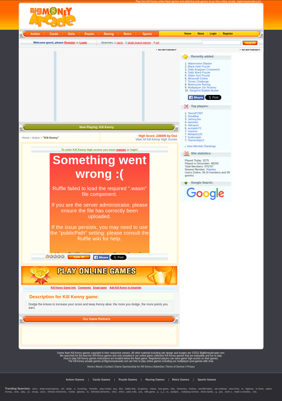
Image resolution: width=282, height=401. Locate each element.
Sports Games (207, 379)
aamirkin (193, 122)
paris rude (132, 392)
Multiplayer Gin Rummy (202, 87)
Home (188, 33)
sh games (142, 389)
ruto (255, 392)
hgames (250, 389)
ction (114, 392)
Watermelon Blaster (200, 63)
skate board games (139, 42)
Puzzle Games (128, 379)
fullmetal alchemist (100, 392)
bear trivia (234, 389)
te (88, 392)
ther (121, 389)
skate (69, 389)
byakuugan (194, 137)
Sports (147, 34)
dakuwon (193, 125)
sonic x (228, 392)
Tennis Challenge (198, 81)
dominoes (182, 389)
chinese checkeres (56, 392)
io (167, 392)
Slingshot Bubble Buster (204, 90)
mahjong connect (190, 392)
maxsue (193, 131)
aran (16, 392)
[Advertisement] (169, 16)
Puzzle (89, 34)
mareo (153, 389)
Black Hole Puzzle (199, 66)
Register (227, 33)
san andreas (220, 389)
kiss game (163, 389)
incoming (82, 389)
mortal (71, 392)
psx (140, 392)
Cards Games (101, 379)
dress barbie (207, 392)
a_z (162, 392)
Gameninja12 (196, 140)
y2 (28, 392)
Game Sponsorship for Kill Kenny (133, 366)
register (121, 149)
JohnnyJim (194, 119)
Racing (109, 34)
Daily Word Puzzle (199, 72)
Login (213, 33)
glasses (81, 392)
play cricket (105, 389)
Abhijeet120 (195, 134)
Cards (54, 34)
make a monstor (242, 392)
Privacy (191, 366)
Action (35, 34)
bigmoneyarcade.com (249, 1)
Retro (127, 34)
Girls (71, 34)
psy (115, 389)
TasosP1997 (195, 113)
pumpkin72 (194, 128)
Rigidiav (211, 169)
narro (120, 42)
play (23, 392)
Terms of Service (175, 366)
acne (42, 392)
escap (35, 392)
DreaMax (193, 116)
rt (74, 389)
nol (157, 42)
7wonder (93, 389)
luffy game (149, 392)
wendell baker (205, 389)
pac (221, 392)
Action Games (75, 379)
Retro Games (180, 379)
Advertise (159, 366)
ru (242, 389)
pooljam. (175, 392)
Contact (108, 366)
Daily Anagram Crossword (204, 69)
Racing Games (154, 379)
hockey (192, 389)
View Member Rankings (201, 146)
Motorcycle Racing (199, 84)
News (201, 33)
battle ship (130, 389)
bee (172, 389)
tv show (260, 389)
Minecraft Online (198, 78)
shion (121, 392)
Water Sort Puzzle (199, 75)
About (99, 366)
